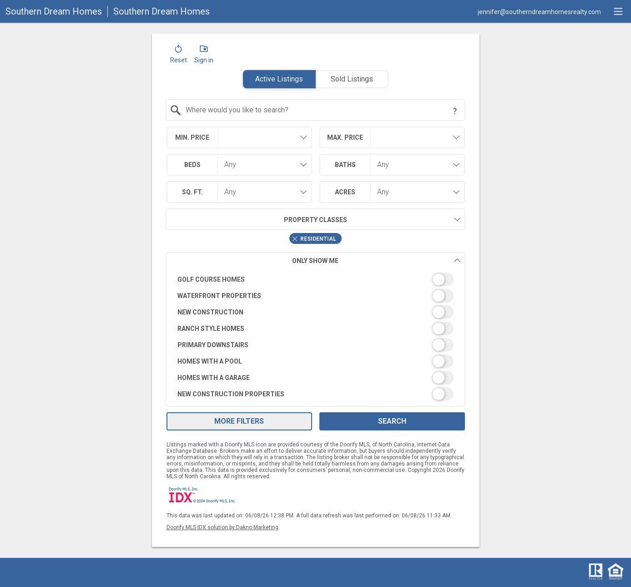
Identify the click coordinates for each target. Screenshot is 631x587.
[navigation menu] (618, 11)
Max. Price (345, 137)
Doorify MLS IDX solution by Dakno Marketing (222, 527)
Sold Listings (352, 79)
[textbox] (321, 110)
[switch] (315, 279)
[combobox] (315, 110)
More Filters (239, 421)
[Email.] (539, 11)
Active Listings (279, 79)
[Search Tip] (454, 111)
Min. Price (192, 137)
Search (392, 421)
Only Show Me (376, 260)
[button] (178, 56)
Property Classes (256, 219)
